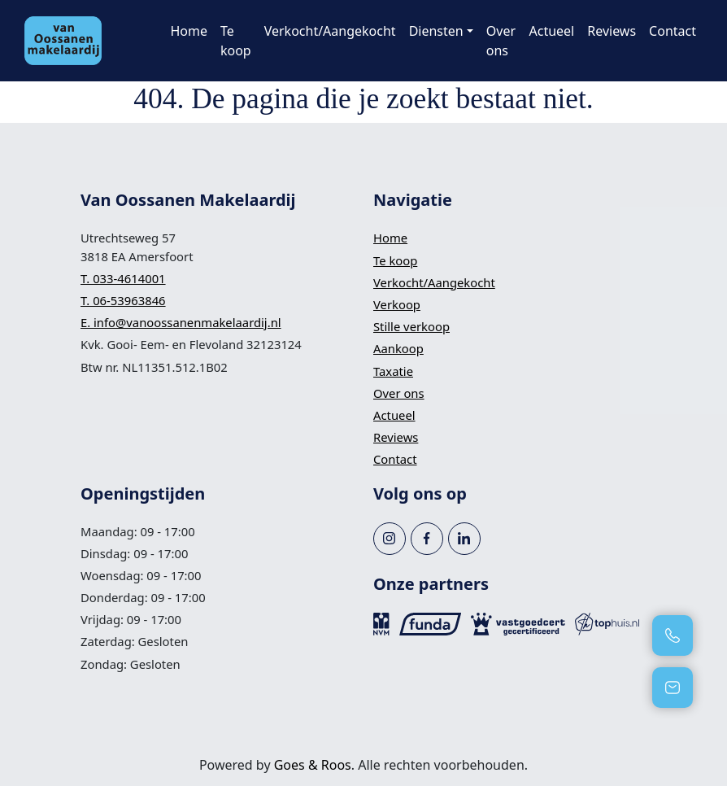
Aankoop (398, 348)
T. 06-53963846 (123, 300)
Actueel (552, 31)
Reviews (611, 31)
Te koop (235, 40)
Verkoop (396, 304)
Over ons (501, 40)
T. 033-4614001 (123, 278)
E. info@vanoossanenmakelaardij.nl (181, 322)
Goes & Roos (312, 765)
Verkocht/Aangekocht (330, 31)
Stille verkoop (411, 326)
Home (188, 31)
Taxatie (393, 371)
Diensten (436, 31)
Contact (672, 31)
